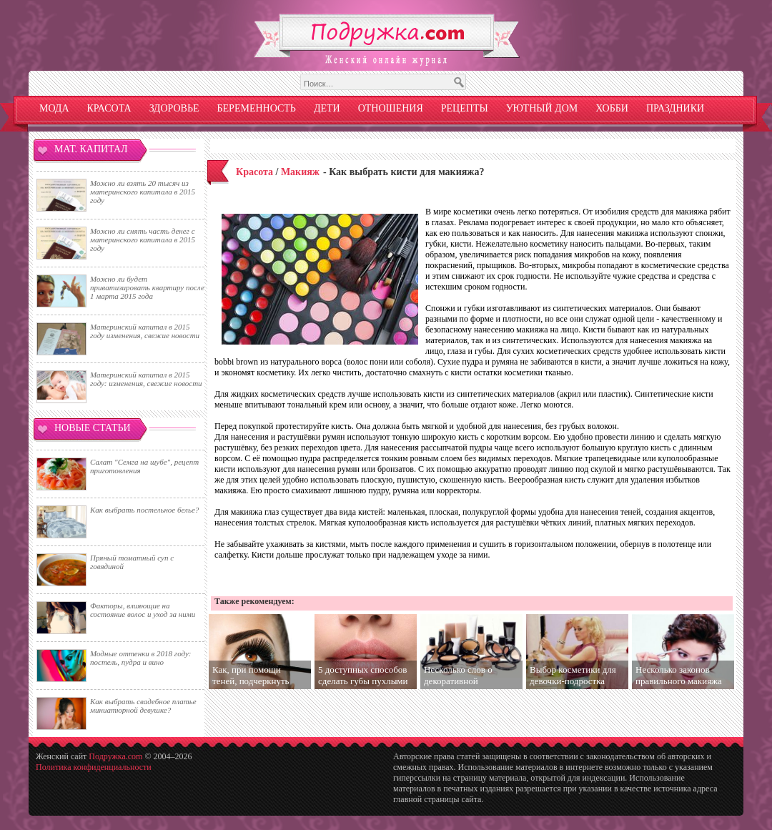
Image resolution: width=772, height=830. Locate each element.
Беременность (256, 108)
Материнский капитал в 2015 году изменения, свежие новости (144, 331)
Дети (327, 108)
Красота (109, 108)
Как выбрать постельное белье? (144, 509)
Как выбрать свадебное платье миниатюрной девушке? (143, 705)
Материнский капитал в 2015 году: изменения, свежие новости (146, 378)
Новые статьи (92, 428)
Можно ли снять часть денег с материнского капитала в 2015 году (142, 239)
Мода (54, 108)
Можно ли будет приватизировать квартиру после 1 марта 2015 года (147, 287)
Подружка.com (115, 756)
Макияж (300, 172)
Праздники (675, 108)
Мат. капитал (91, 149)
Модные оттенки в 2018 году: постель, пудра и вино (140, 657)
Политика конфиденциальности (94, 767)
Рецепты (464, 108)
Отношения (390, 108)
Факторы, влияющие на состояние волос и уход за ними (142, 609)
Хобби (611, 108)
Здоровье (174, 108)
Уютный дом (542, 108)
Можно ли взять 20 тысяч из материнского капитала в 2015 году (142, 191)
